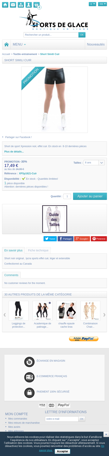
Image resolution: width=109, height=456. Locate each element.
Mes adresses (16, 431)
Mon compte (16, 414)
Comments (11, 275)
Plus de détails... (14, 151)
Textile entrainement (25, 54)
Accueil (6, 54)
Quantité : (56, 196)
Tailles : (78, 162)
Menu (19, 44)
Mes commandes (17, 418)
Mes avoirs (14, 427)
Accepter (62, 451)
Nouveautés (96, 44)
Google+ (82, 238)
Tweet (50, 238)
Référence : (11, 173)
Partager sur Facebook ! (18, 137)
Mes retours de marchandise (24, 422)
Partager (65, 238)
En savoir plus (13, 250)
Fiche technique (38, 250)
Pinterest (98, 238)
